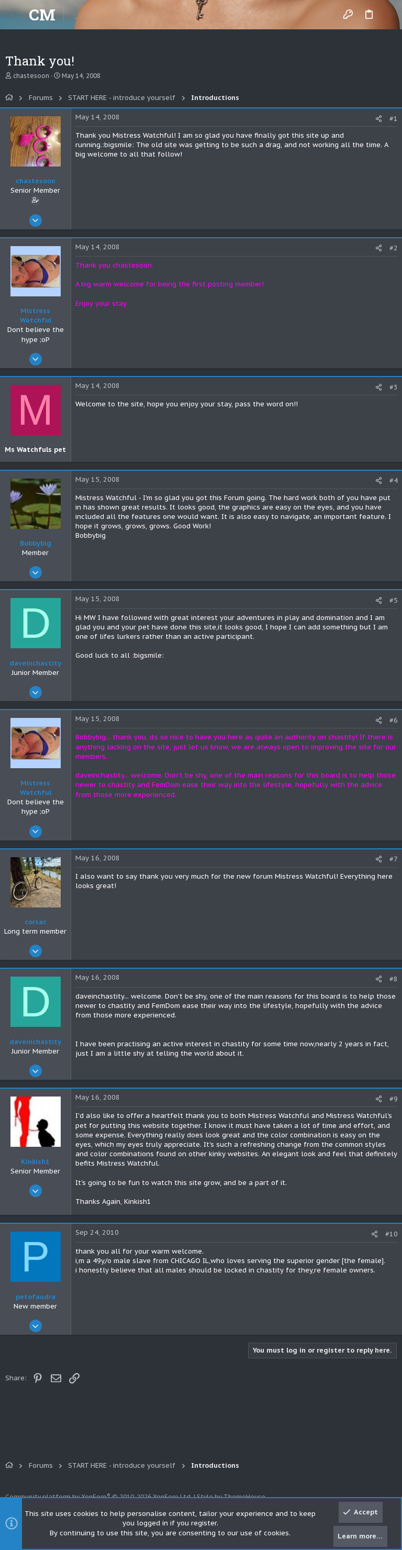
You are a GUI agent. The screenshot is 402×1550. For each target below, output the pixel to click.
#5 (393, 600)
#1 (393, 118)
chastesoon (31, 76)
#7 (393, 859)
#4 (393, 480)
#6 (393, 720)
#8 (393, 979)
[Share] (379, 119)
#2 (393, 247)
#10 (391, 1234)
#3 (393, 387)
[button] (15, 14)
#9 (393, 1098)
